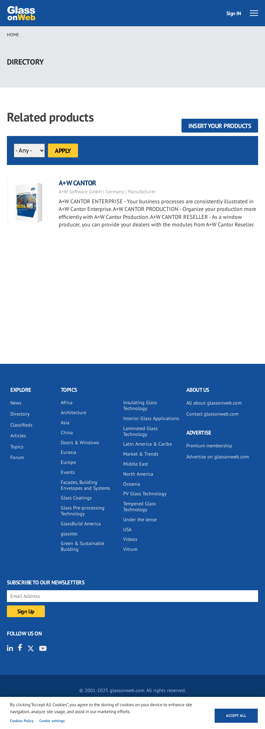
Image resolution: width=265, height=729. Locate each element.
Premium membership (209, 446)
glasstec (69, 534)
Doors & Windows (80, 442)
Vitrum (130, 549)
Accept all (236, 715)
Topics (16, 447)
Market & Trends (140, 454)
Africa (66, 402)
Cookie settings (52, 720)
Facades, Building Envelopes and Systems (85, 485)
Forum (17, 457)
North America (138, 474)
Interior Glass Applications (151, 418)
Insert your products (219, 126)
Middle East (135, 464)
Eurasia (68, 452)
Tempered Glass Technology (139, 506)
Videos (130, 539)
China (67, 432)
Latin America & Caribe (147, 444)
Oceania (131, 484)
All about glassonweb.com (214, 403)
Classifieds (21, 425)
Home (13, 35)
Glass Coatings (76, 498)
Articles (18, 435)
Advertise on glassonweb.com (217, 457)
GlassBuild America (81, 524)
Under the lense (140, 519)
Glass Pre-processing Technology (83, 511)
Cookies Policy (21, 720)
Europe (68, 462)
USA (127, 529)
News (15, 403)
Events (68, 472)
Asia (65, 422)
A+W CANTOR (77, 183)
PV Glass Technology (145, 493)
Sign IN (233, 13)
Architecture (73, 412)
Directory (20, 414)
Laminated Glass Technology (140, 431)
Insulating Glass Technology (140, 405)
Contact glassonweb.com (212, 414)
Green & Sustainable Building (82, 546)
